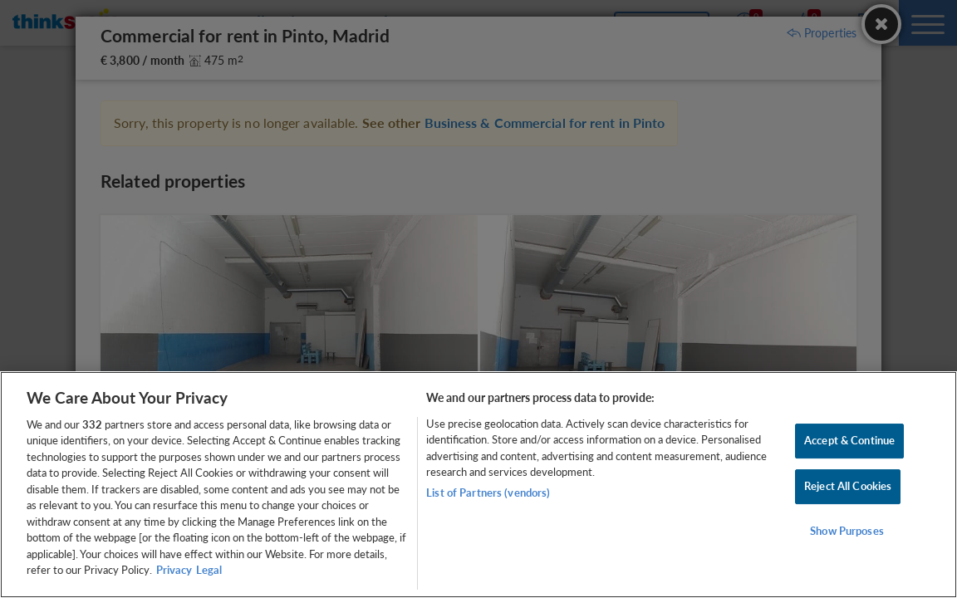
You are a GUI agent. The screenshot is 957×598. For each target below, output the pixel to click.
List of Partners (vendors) (488, 492)
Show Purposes (847, 530)
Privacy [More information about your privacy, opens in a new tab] (174, 569)
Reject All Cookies (847, 486)
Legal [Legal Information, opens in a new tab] (209, 569)
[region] (478, 484)
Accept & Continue (849, 441)
